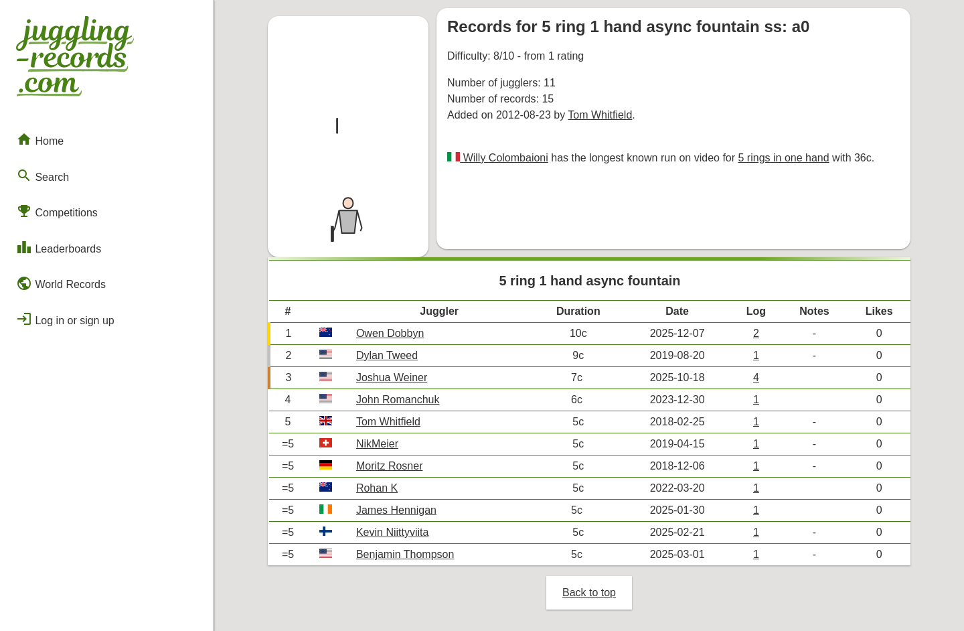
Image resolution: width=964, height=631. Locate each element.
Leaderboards (58, 247)
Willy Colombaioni (504, 157)
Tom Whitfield (600, 115)
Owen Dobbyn (390, 333)
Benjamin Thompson (405, 554)
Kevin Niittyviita (392, 532)
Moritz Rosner (389, 466)
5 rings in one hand (783, 157)
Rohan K (377, 488)
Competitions (57, 211)
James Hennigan (396, 510)
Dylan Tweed (387, 355)
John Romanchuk (398, 399)
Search (42, 175)
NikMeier (377, 443)
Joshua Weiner (391, 377)
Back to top (589, 592)
